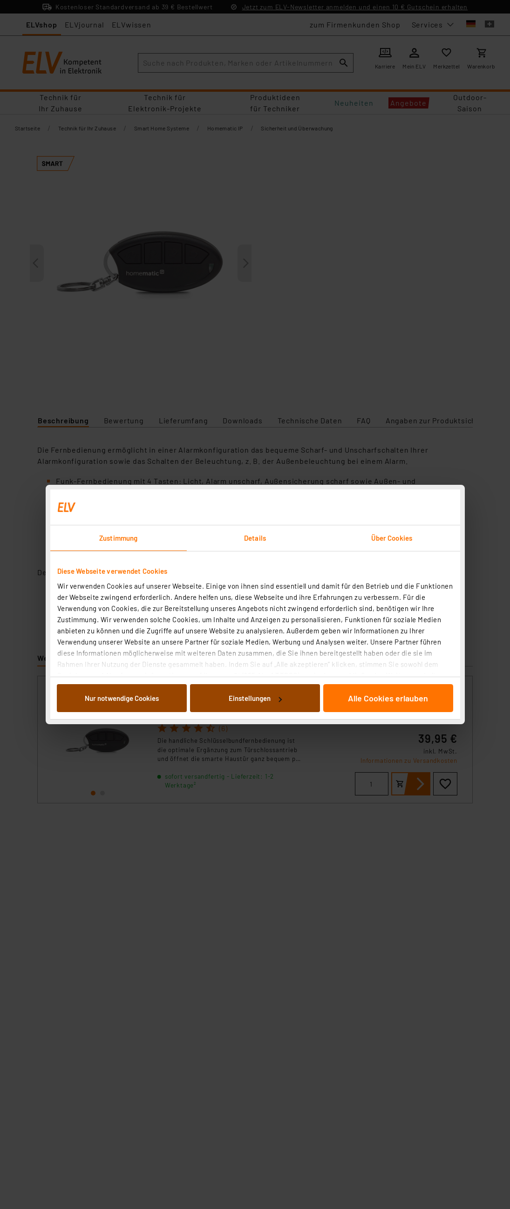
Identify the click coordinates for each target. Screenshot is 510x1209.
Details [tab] (255, 538)
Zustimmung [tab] (118, 538)
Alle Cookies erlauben (388, 698)
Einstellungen (255, 698)
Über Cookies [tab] (391, 538)
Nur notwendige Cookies (122, 698)
